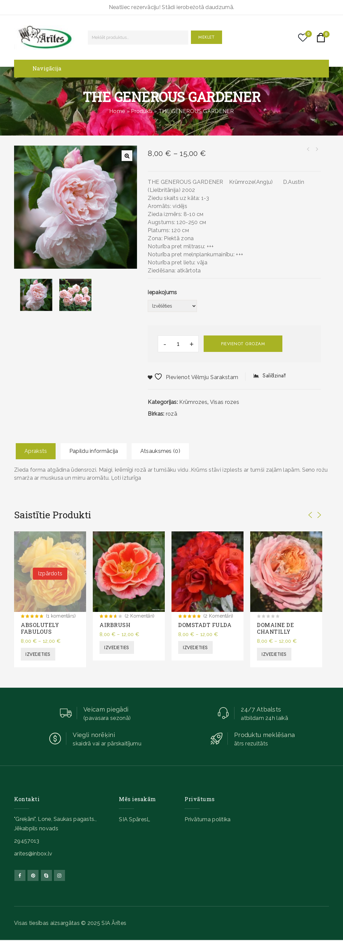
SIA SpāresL (134, 819)
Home (117, 111)
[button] (127, 155)
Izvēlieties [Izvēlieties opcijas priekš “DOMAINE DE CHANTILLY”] (274, 654)
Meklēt (206, 37)
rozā (171, 414)
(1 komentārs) (61, 616)
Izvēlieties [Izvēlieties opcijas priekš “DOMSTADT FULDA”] (195, 647)
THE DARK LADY (316, 149)
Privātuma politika (207, 819)
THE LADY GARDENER (308, 149)
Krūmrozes (193, 402)
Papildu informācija (93, 451)
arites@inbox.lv (33, 853)
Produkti (141, 111)
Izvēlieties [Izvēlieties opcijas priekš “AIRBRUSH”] (116, 647)
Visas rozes (224, 402)
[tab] (35, 451)
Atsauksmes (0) (160, 451)
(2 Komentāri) (140, 616)
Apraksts (35, 451)
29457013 (26, 841)
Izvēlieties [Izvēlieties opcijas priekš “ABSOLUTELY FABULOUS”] (38, 654)
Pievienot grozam (243, 344)
